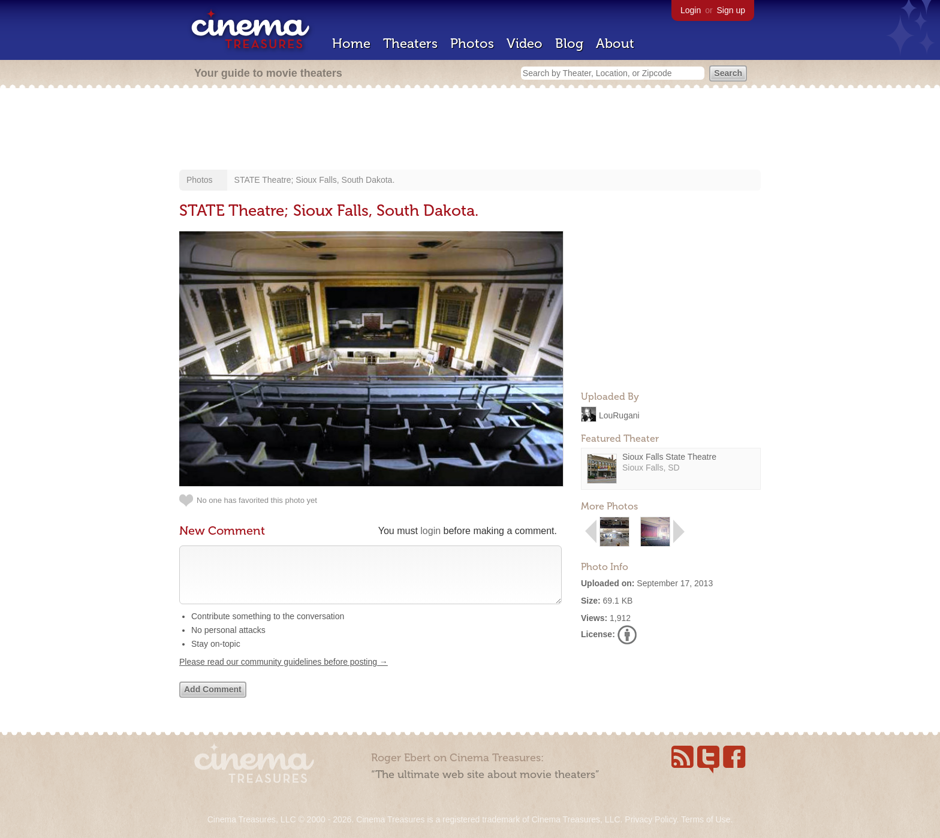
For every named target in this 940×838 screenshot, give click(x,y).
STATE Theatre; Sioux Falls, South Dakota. (314, 180)
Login (690, 10)
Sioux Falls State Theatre (669, 457)
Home (351, 43)
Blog (569, 43)
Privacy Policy (650, 819)
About (615, 43)
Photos (472, 43)
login (430, 531)
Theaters (410, 43)
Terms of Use (705, 819)
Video (525, 43)
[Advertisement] (470, 130)
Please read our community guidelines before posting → (283, 674)
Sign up (731, 10)
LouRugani (619, 415)
